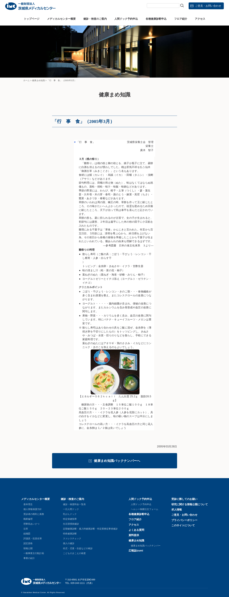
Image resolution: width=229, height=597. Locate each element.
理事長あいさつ (31, 524)
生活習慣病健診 (71, 524)
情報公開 (28, 548)
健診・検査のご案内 (95, 18)
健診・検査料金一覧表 (74, 504)
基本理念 (28, 504)
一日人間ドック (71, 509)
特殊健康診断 (70, 533)
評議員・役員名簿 (32, 538)
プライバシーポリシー (184, 520)
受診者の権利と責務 (33, 514)
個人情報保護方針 (32, 509)
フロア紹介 (180, 18)
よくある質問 (136, 530)
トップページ (31, 18)
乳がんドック (70, 514)
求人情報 (176, 509)
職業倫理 (28, 519)
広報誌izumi (136, 550)
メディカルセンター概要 (61, 18)
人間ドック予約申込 (126, 18)
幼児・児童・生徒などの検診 (78, 548)
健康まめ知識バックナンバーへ (117, 461)
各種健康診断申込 (156, 18)
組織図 (26, 533)
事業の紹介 (29, 558)
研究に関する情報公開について (189, 504)
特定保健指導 (70, 519)
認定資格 (28, 543)
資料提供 (134, 535)
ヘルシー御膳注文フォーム (144, 509)
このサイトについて (183, 525)
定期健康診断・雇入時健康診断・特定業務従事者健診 (90, 528)
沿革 (25, 528)
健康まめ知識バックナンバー (145, 545)
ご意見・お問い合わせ (208, 5)
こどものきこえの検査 (74, 553)
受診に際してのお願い (184, 499)
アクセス (200, 18)
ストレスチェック (72, 538)
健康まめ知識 (136, 540)
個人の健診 (68, 543)
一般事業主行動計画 (33, 553)
